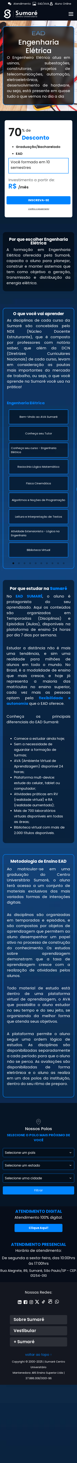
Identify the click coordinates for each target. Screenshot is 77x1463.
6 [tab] (41, 562)
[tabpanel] (38, 483)
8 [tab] (53, 562)
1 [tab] (13, 562)
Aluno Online (63, 4)
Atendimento (22, 4)
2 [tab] (19, 562)
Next (69, 483)
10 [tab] (64, 562)
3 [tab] (24, 562)
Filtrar (38, 1190)
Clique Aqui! (38, 1228)
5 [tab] (36, 562)
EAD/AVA (43, 4)
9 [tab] (58, 562)
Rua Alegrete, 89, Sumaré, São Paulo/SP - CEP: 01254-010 (38, 1273)
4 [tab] (30, 562)
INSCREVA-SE (38, 200)
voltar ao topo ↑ (38, 1354)
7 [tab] (47, 562)
